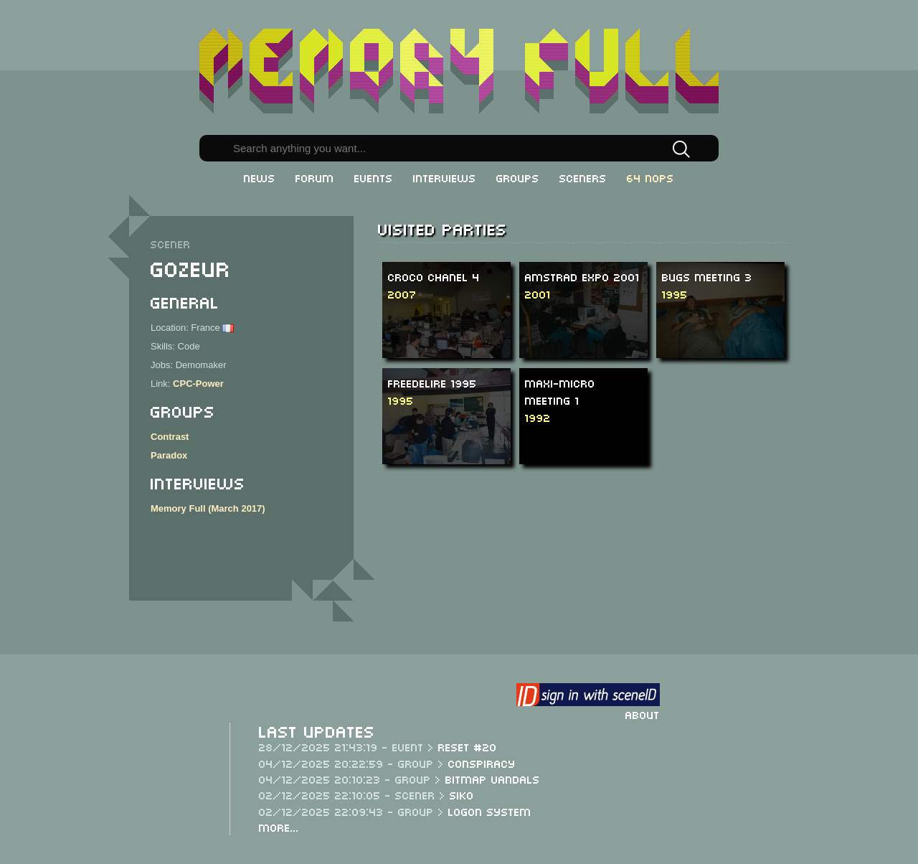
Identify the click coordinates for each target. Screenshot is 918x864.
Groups (517, 177)
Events (373, 177)
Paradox (169, 455)
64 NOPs (650, 177)
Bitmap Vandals (492, 778)
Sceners (583, 177)
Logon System (489, 811)
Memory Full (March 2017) (208, 508)
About (642, 714)
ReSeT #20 (467, 746)
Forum (314, 177)
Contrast (170, 436)
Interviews (444, 177)
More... (279, 827)
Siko (462, 794)
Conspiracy (482, 763)
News (259, 177)
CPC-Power (198, 383)
